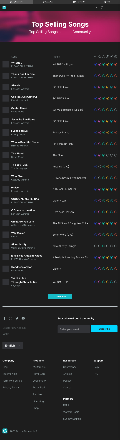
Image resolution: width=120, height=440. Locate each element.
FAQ (95, 373)
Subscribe (104, 328)
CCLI (66, 405)
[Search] (102, 7)
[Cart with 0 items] (96, 7)
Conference (70, 366)
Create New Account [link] (14, 327)
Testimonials (9, 373)
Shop (36, 408)
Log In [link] (5, 333)
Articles (67, 373)
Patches (37, 394)
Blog (5, 366)
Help (96, 366)
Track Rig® (39, 387)
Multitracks (39, 366)
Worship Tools (71, 411)
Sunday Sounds (72, 418)
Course (67, 387)
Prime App (39, 373)
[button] (106, 56)
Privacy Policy (10, 387)
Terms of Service (12, 380)
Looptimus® (39, 380)
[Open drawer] (112, 7)
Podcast (67, 380)
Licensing (38, 401)
